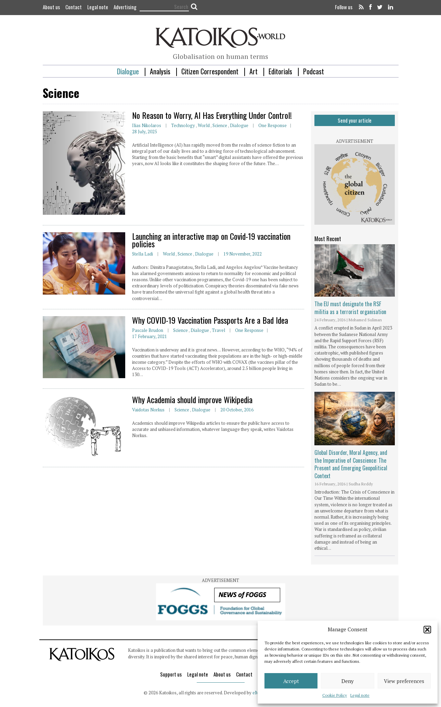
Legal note (359, 695)
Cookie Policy (334, 695)
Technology (183, 125)
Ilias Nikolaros (146, 125)
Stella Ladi (142, 254)
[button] (427, 629)
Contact (73, 7)
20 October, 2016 (237, 410)
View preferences (404, 681)
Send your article (355, 120)
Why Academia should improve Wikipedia (192, 399)
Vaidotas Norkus (148, 410)
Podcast (313, 71)
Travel (218, 330)
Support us (171, 674)
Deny (347, 681)
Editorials (280, 71)
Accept (291, 681)
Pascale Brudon (147, 330)
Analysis (160, 71)
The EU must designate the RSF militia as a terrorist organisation (350, 307)
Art (253, 71)
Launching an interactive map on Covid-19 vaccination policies (211, 240)
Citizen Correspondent (209, 71)
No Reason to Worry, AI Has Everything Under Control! (212, 115)
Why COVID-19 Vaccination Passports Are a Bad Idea (210, 320)
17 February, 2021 (149, 336)
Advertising (125, 7)
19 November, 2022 (242, 254)
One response (272, 125)
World (204, 125)
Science (219, 125)
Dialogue (128, 71)
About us (51, 7)
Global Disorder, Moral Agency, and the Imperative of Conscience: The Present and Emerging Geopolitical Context (350, 464)
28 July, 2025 (144, 131)
